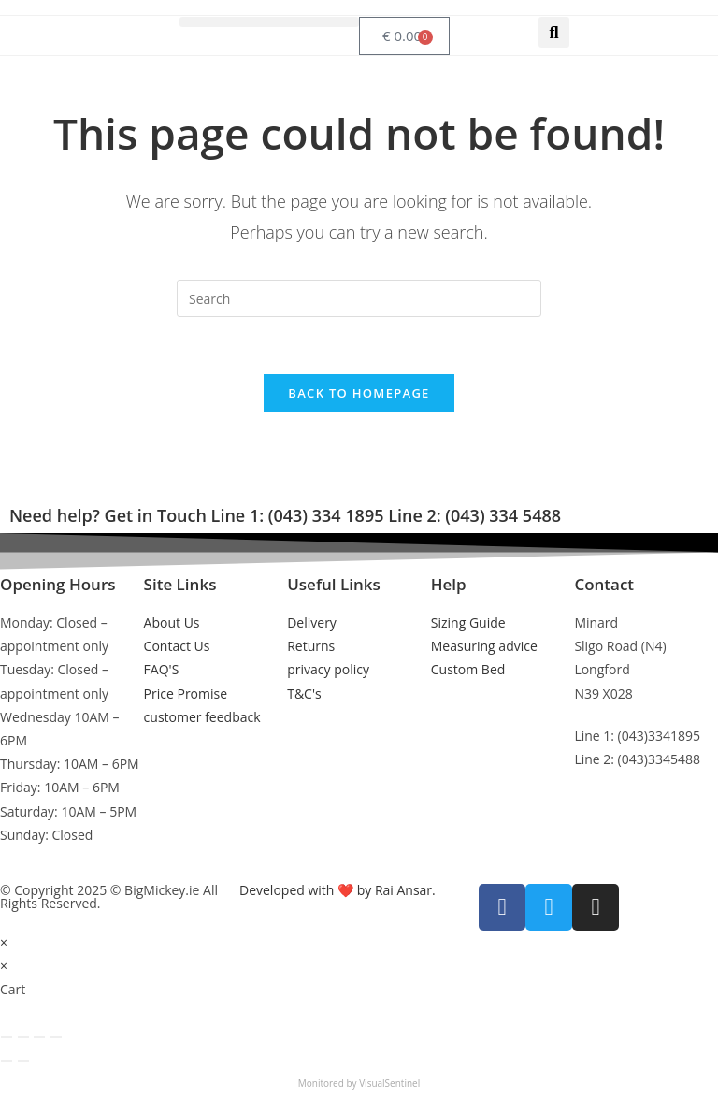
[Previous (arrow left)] (6, 1061)
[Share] (39, 1037)
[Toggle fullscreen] (23, 1037)
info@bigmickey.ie (629, 801)
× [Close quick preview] (3, 942)
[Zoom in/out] (6, 1037)
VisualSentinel (389, 1083)
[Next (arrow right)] (23, 1061)
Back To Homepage (358, 392)
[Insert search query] (359, 298)
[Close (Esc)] (56, 1037)
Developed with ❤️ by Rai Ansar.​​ (337, 890)
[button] (269, 22)
